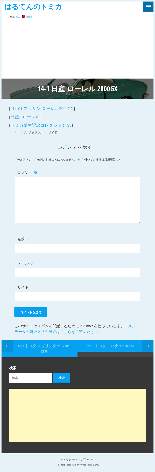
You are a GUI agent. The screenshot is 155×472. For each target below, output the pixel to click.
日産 (14, 116)
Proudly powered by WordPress (77, 459)
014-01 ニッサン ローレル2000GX (42, 108)
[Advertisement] (77, 50)
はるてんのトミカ (33, 6)
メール (25, 263)
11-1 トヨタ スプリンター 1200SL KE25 (44, 348)
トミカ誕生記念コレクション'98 (40, 125)
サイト (23, 287)
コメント (27, 172)
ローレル (31, 116)
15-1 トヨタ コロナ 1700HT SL (110, 345)
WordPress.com (89, 464)
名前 (23, 239)
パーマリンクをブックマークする (35, 132)
